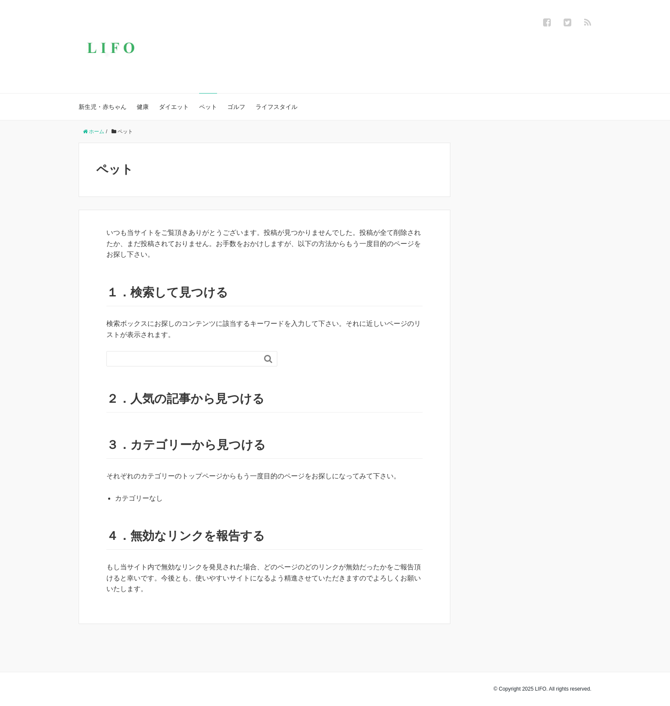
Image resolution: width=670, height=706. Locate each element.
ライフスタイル (276, 106)
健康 (143, 106)
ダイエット (174, 106)
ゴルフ (236, 106)
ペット (208, 106)
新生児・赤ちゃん (102, 106)
